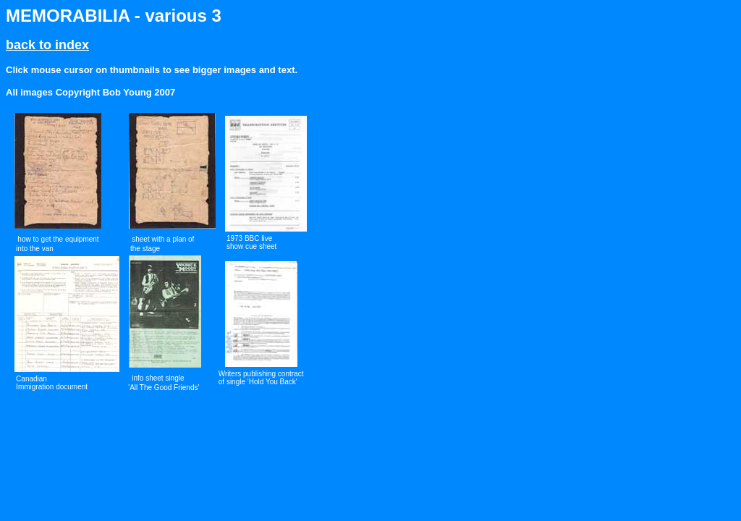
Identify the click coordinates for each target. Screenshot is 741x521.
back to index (47, 45)
